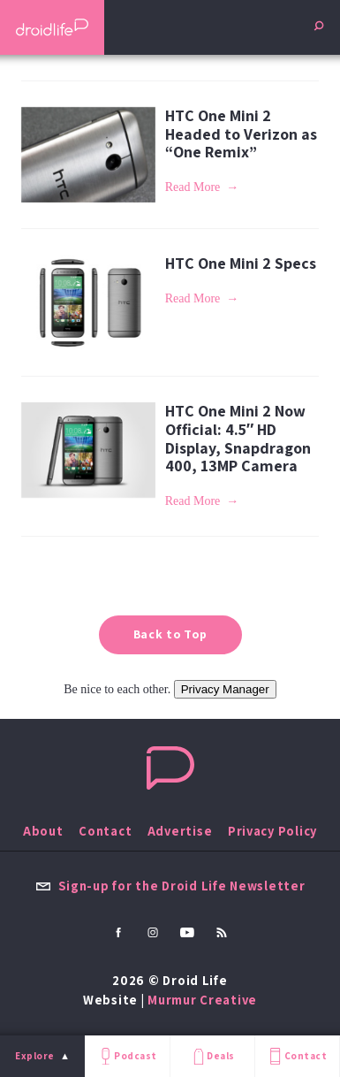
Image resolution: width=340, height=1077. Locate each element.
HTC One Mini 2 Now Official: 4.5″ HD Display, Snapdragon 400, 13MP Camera (238, 438)
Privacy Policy (272, 830)
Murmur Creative (202, 999)
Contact (297, 1056)
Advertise (180, 830)
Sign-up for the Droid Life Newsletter (170, 885)
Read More (193, 187)
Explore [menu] (35, 1056)
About (43, 830)
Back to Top (170, 634)
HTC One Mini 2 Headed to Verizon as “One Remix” (241, 133)
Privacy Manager (225, 689)
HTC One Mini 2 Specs (240, 263)
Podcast (127, 1056)
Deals (212, 1056)
